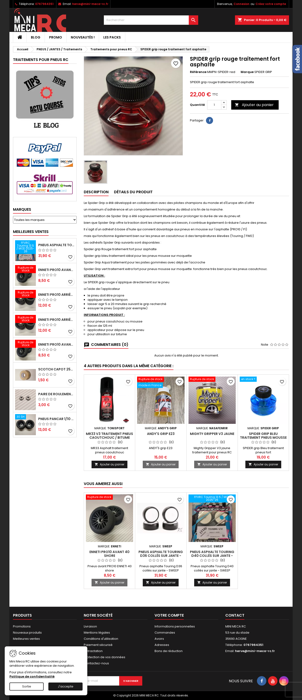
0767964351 (44, 4)
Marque (247, 72)
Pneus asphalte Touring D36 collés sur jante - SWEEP (160, 556)
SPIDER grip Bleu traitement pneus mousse (263, 435)
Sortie (26, 686)
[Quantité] (214, 105)
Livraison (90, 626)
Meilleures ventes (26, 638)
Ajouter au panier (254, 104)
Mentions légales (97, 632)
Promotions (22, 626)
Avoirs (159, 638)
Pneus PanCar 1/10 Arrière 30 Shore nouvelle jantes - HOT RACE (56, 419)
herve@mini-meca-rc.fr (90, 4)
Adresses (162, 645)
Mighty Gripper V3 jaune (212, 433)
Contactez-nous (96, 663)
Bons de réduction (169, 651)
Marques (22, 209)
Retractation (93, 651)
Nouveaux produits (27, 632)
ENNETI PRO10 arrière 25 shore (56, 294)
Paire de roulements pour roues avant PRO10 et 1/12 (56, 394)
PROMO (55, 37)
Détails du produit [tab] (133, 192)
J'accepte (65, 686)
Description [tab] (96, 192)
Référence (198, 72)
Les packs (112, 37)
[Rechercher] (151, 20)
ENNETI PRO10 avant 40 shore (56, 344)
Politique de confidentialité (32, 676)
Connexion (241, 4)
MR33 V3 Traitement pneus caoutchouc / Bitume (109, 435)
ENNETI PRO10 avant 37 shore (56, 270)
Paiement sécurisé (98, 645)
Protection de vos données (104, 657)
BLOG (35, 37)
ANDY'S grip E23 (161, 433)
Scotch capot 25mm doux (56, 369)
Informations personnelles (175, 626)
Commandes (165, 632)
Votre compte (169, 615)
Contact (234, 615)
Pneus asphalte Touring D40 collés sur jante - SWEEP (56, 245)
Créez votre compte (271, 4)
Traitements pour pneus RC (40, 59)
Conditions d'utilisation (101, 638)
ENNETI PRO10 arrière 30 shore (56, 320)
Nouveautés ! (83, 37)
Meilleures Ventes (31, 231)
